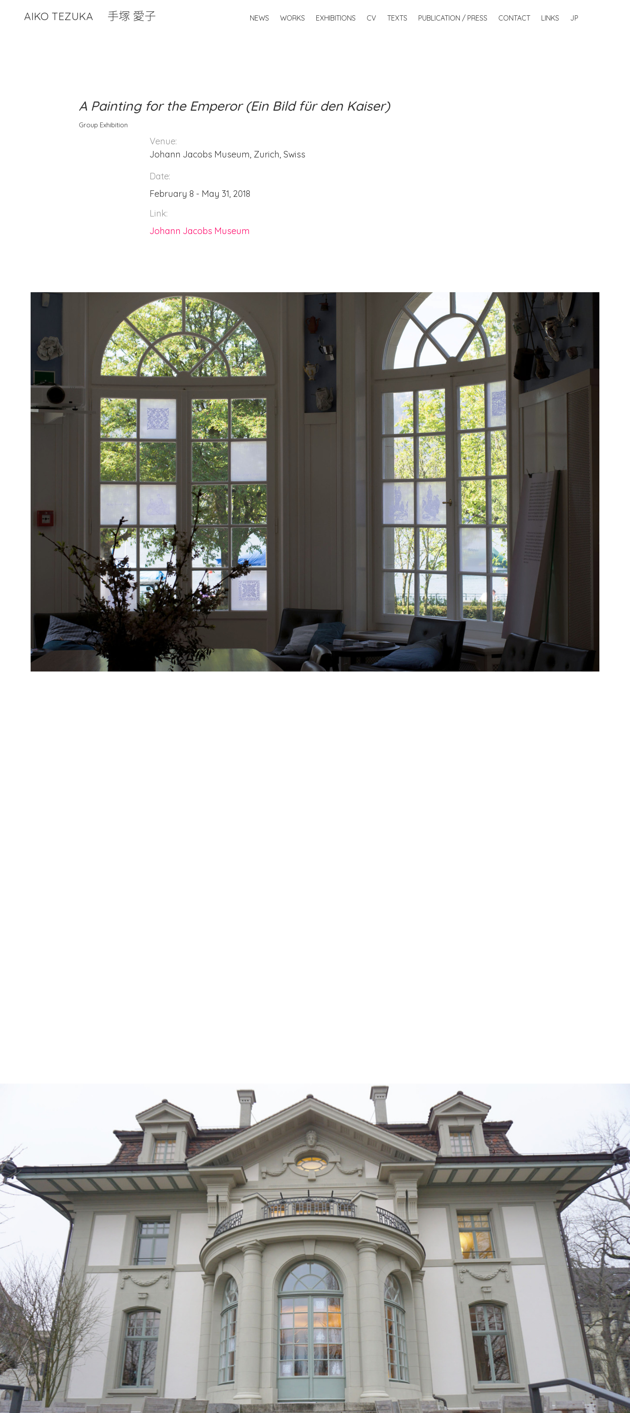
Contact (514, 18)
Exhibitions (336, 18)
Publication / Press (452, 18)
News (259, 18)
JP (574, 18)
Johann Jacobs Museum (200, 230)
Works (292, 18)
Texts (397, 18)
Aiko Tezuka (90, 16)
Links (550, 18)
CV (371, 18)
